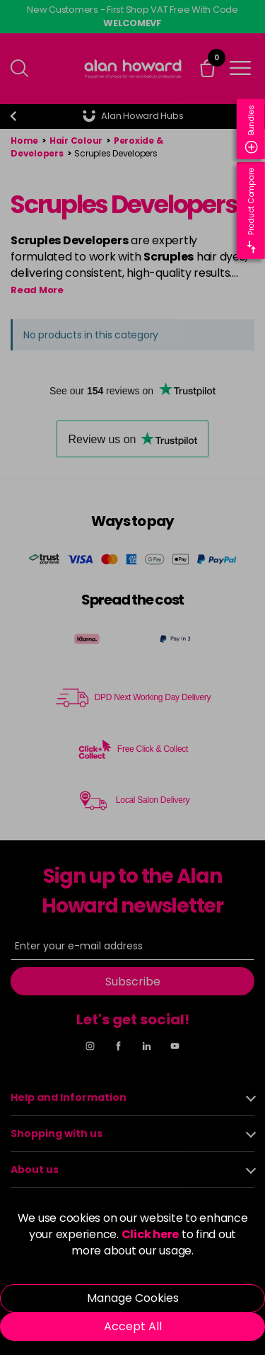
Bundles (251, 129)
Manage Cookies (133, 1298)
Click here (150, 1234)
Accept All (133, 1326)
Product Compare (251, 210)
